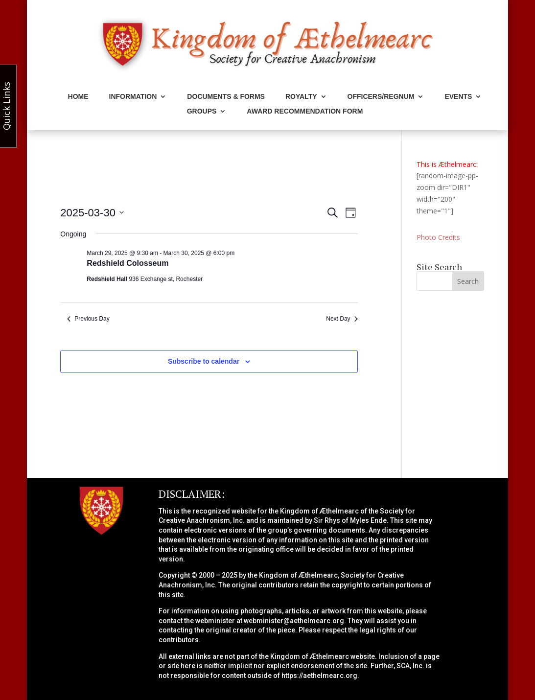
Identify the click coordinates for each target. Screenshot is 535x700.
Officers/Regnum (381, 96)
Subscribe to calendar (203, 361)
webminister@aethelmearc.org (294, 621)
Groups (202, 111)
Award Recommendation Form (305, 111)
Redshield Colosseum (127, 263)
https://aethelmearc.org (319, 675)
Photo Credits (438, 237)
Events (458, 96)
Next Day (341, 318)
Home (78, 96)
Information (133, 96)
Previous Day (88, 318)
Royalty (301, 96)
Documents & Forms (226, 96)
